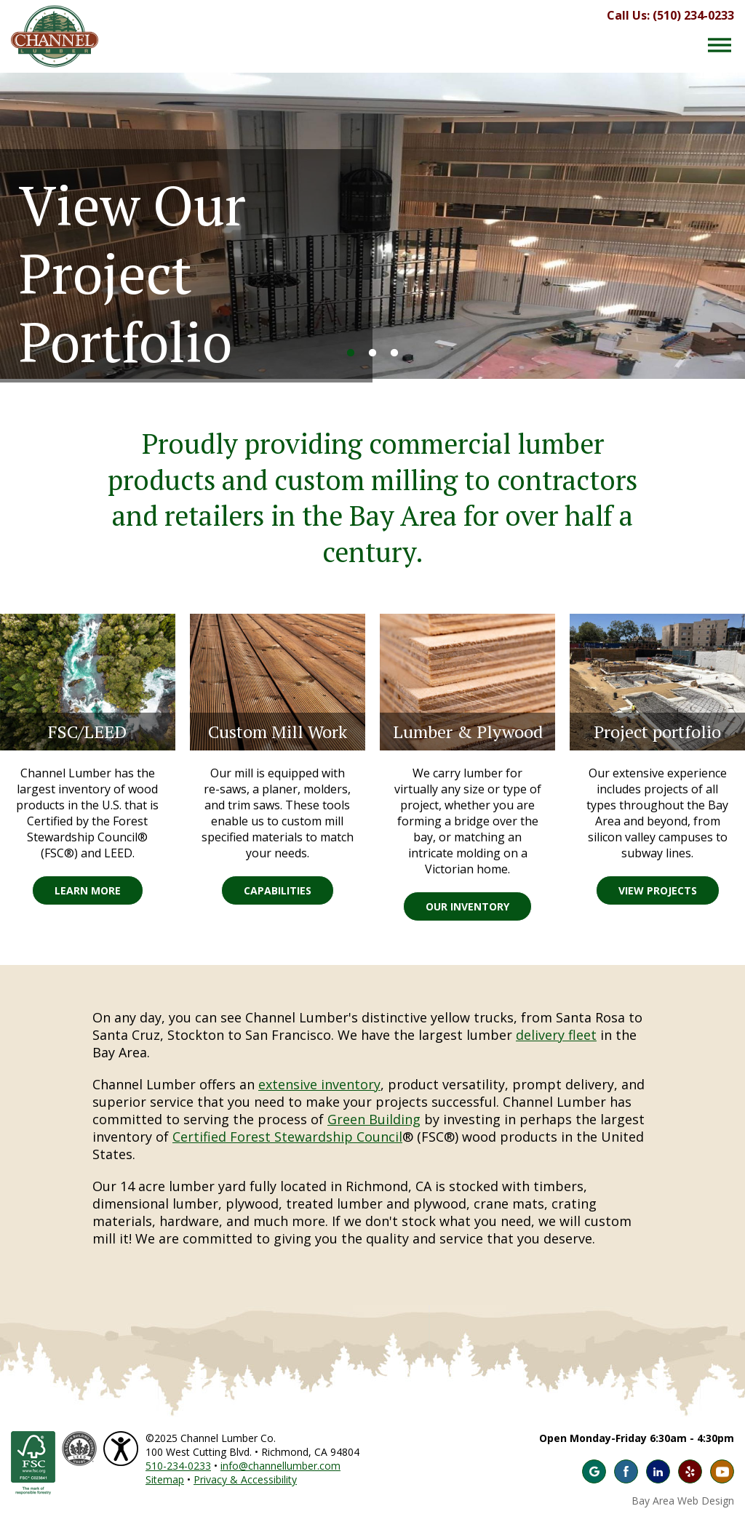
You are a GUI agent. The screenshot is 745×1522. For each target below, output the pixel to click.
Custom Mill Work (277, 731)
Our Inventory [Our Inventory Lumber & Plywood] (467, 906)
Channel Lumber (54, 36)
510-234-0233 (178, 1466)
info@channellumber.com (280, 1466)
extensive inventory (319, 1084)
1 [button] (350, 353)
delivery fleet (556, 1035)
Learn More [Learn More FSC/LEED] (88, 890)
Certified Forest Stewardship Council (287, 1136)
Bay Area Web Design (683, 1500)
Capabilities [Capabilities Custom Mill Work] (277, 890)
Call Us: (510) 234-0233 (670, 15)
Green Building (374, 1119)
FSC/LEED (87, 731)
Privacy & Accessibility (245, 1479)
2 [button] (372, 353)
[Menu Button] (719, 45)
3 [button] (394, 353)
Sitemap (165, 1479)
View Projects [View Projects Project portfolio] (657, 890)
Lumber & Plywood (468, 731)
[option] (372, 226)
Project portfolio (657, 731)
